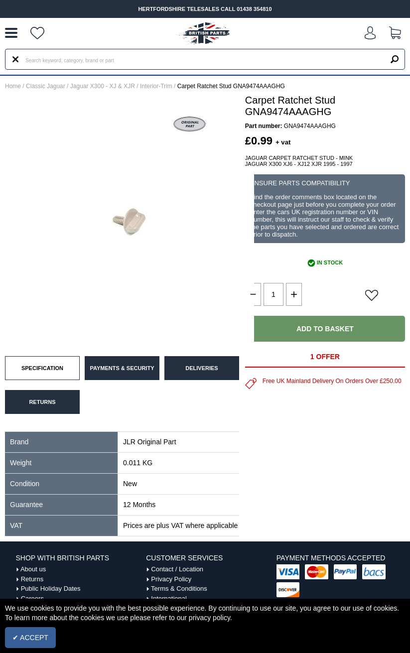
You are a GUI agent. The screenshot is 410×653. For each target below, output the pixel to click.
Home (13, 86)
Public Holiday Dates (51, 588)
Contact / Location (177, 569)
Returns (32, 579)
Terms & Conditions (179, 588)
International (169, 598)
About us (33, 569)
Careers (32, 598)
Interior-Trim (156, 86)
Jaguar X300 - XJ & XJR (102, 86)
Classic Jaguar (45, 86)
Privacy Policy (171, 579)
